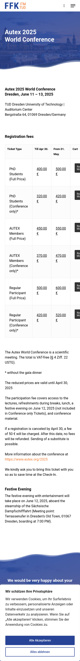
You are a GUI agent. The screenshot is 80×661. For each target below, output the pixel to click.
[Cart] (64, 6)
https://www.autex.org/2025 (26, 459)
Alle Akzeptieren (40, 640)
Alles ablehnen (40, 652)
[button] (73, 6)
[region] (40, 623)
